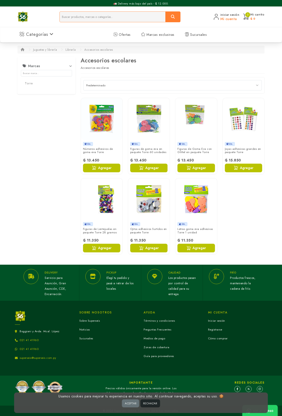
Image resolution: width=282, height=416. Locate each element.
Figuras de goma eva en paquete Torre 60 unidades (148, 150)
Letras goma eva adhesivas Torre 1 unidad (195, 230)
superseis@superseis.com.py (38, 358)
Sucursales (196, 34)
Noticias (84, 329)
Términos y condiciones (159, 321)
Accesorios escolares (98, 49)
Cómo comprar (218, 338)
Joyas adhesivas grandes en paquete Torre (243, 150)
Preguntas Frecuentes (157, 329)
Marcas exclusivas (157, 34)
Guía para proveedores (159, 356)
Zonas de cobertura (156, 347)
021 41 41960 (29, 340)
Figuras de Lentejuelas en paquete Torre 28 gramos (100, 230)
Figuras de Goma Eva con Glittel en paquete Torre (194, 150)
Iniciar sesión (216, 321)
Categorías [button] (36, 34)
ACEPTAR (130, 403)
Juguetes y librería (45, 49)
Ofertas (122, 34)
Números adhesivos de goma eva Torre (98, 150)
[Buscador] (113, 16)
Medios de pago (154, 338)
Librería (71, 49)
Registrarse (215, 329)
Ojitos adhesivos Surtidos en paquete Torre (148, 230)
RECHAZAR (150, 403)
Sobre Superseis (89, 321)
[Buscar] (172, 16)
